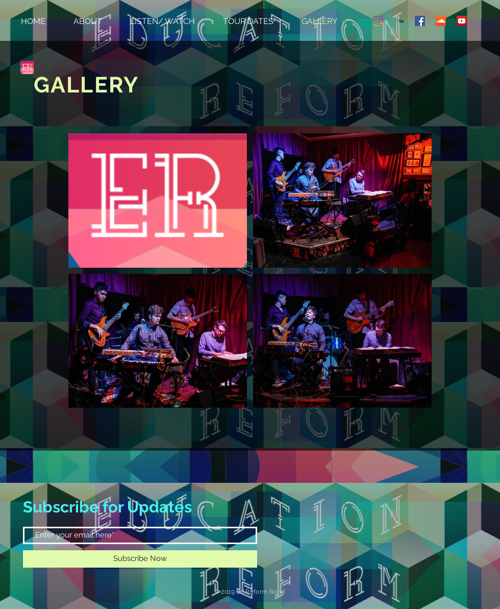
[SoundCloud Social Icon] (441, 21)
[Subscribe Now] (140, 559)
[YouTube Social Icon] (462, 21)
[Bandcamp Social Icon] (399, 21)
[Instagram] (378, 21)
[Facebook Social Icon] (420, 21)
